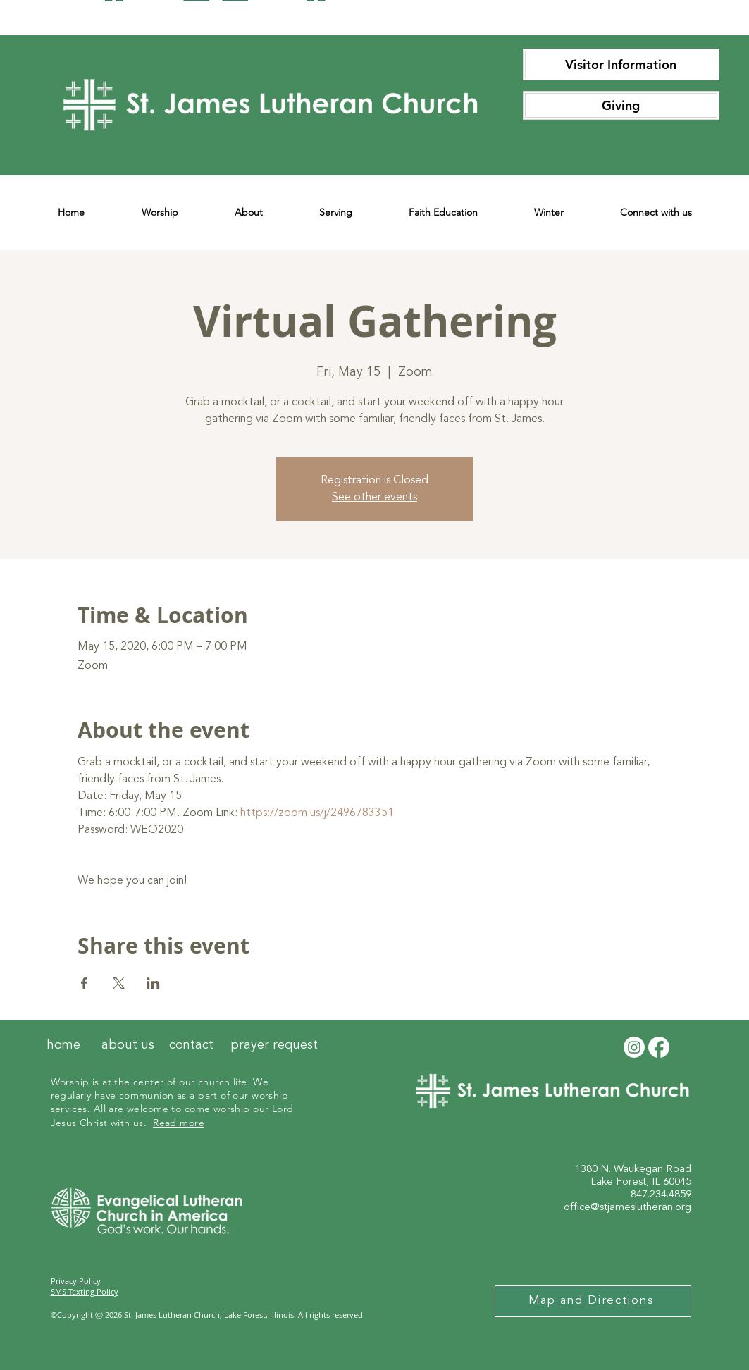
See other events (374, 497)
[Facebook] (658, 1047)
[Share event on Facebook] (84, 983)
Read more (178, 1122)
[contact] (191, 1046)
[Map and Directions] (593, 1301)
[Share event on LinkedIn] (153, 983)
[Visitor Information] (621, 64)
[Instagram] (634, 1047)
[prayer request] (274, 1046)
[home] (63, 1046)
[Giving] (621, 105)
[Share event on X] (118, 983)
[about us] (127, 1046)
